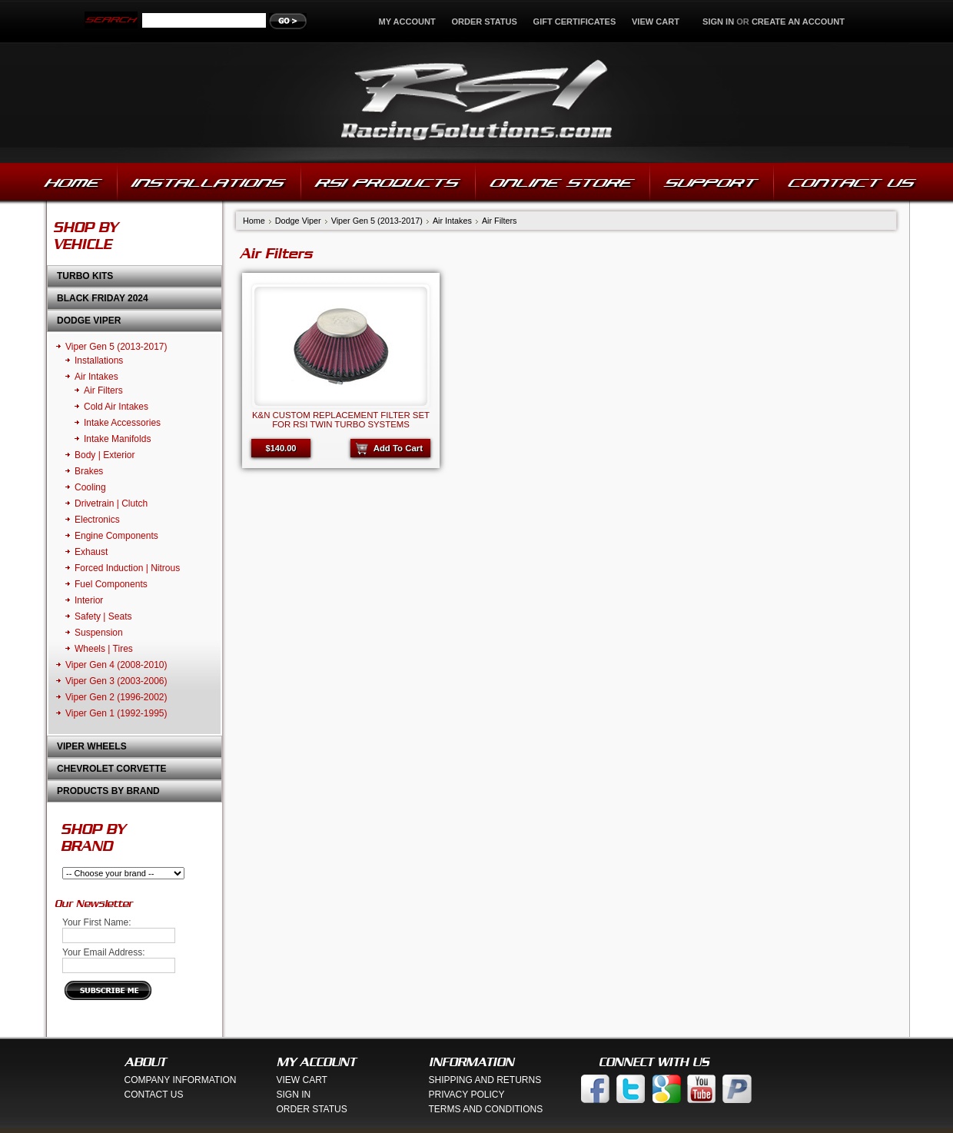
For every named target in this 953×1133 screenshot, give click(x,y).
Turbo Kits (85, 276)
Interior (89, 600)
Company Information (181, 1080)
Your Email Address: (103, 952)
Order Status (484, 21)
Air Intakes (96, 376)
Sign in (718, 21)
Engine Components (116, 535)
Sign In (294, 1094)
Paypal (737, 1089)
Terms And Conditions (486, 1109)
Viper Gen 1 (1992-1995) (116, 713)
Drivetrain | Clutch (111, 503)
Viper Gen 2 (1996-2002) (116, 697)
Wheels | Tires (104, 648)
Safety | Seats (103, 616)
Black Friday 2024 (102, 298)
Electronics (97, 519)
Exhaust (91, 552)
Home (254, 220)
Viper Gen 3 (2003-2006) (116, 681)
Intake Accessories (122, 422)
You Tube (701, 1089)
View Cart (657, 21)
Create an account (798, 21)
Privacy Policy (467, 1094)
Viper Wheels (92, 746)
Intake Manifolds (117, 439)
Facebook (595, 1089)
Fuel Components (111, 584)
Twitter (631, 1089)
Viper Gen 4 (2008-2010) (116, 665)
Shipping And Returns (485, 1080)
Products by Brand (108, 791)
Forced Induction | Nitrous (127, 568)
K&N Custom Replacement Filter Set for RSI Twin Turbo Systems (341, 419)
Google (666, 1089)
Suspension (99, 632)
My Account (407, 21)
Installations (99, 360)
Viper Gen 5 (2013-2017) (116, 346)
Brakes (89, 471)
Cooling (90, 487)
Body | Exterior (104, 455)
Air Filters (103, 390)
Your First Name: (96, 922)
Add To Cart (398, 448)
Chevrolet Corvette (111, 768)
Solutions (477, 102)
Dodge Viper (89, 320)
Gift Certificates (574, 21)
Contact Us (154, 1094)
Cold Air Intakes (116, 406)
